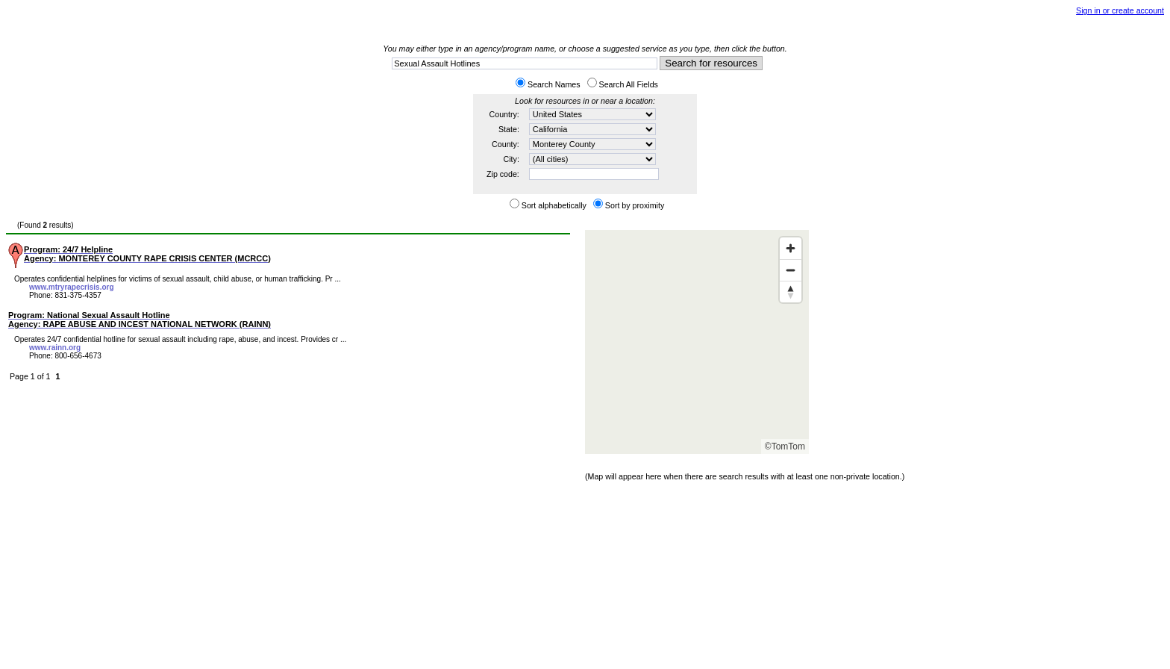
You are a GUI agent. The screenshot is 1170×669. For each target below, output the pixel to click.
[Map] (697, 342)
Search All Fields (628, 84)
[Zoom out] (790, 270)
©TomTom (785, 446)
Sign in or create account (1120, 10)
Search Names (554, 84)
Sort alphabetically (554, 205)
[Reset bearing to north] (790, 291)
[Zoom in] (790, 248)
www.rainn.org (55, 347)
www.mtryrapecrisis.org (71, 287)
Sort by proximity (634, 205)
